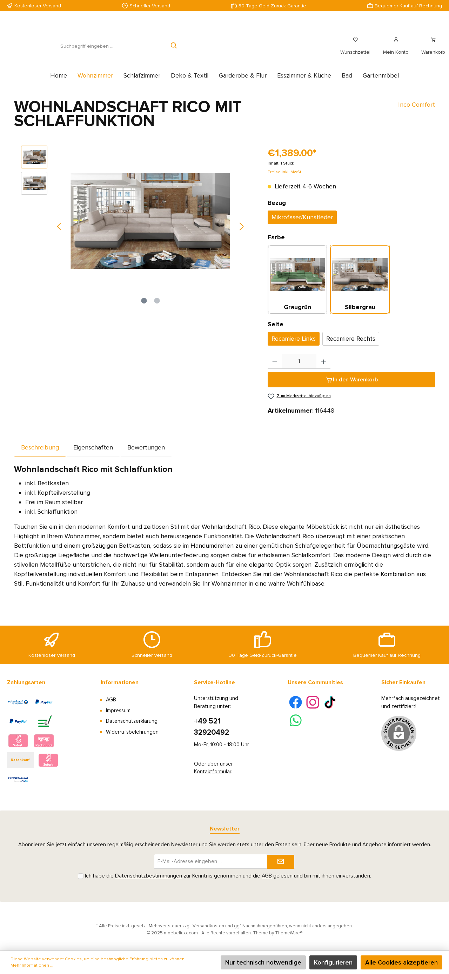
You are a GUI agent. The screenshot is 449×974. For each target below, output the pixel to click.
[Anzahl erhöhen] (323, 369)
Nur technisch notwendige (263, 962)
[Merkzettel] (355, 50)
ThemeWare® (288, 933)
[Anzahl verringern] (275, 369)
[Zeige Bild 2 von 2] (157, 308)
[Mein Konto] (395, 50)
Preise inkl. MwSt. (285, 179)
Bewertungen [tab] (146, 455)
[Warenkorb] (431, 50)
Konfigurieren (333, 962)
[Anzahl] (299, 369)
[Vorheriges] (59, 234)
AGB (111, 699)
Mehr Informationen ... (32, 965)
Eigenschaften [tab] (93, 455)
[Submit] (281, 861)
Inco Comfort (416, 112)
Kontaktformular (212, 771)
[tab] (40, 455)
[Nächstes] (241, 234)
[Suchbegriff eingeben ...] (86, 50)
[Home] (58, 83)
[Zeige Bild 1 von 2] (144, 308)
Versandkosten (208, 926)
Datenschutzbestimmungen (148, 876)
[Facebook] (295, 702)
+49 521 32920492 (211, 727)
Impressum (118, 710)
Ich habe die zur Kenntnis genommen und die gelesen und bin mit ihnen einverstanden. (228, 876)
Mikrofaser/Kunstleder (302, 225)
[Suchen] (174, 50)
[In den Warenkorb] (351, 387)
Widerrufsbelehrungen (132, 732)
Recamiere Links (294, 346)
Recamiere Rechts (350, 346)
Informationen (120, 682)
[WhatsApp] (295, 720)
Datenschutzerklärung (132, 721)
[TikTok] (330, 702)
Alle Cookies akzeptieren (401, 962)
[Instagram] (313, 702)
